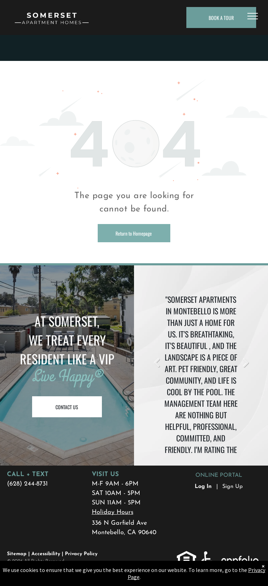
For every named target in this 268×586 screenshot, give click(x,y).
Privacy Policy (81, 554)
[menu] (253, 16)
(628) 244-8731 (27, 484)
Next (245, 363)
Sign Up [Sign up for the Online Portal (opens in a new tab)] (232, 486)
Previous (156, 363)
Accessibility (45, 554)
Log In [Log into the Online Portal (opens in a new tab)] (203, 486)
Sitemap (17, 554)
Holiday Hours (112, 512)
